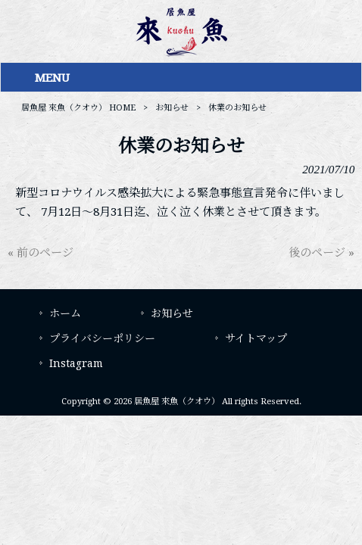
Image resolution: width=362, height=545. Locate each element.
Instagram (76, 363)
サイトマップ (256, 338)
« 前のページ (40, 253)
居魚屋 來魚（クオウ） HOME (78, 108)
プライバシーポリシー (102, 338)
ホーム (65, 313)
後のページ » (321, 253)
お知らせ (172, 108)
